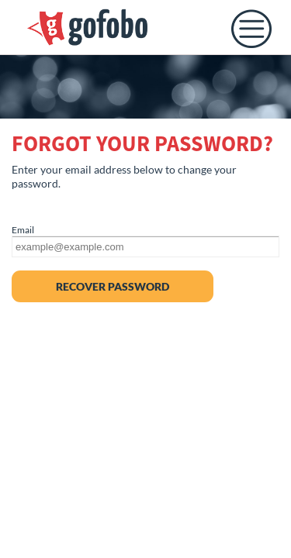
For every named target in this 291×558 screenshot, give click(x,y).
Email (23, 230)
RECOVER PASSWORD (112, 286)
